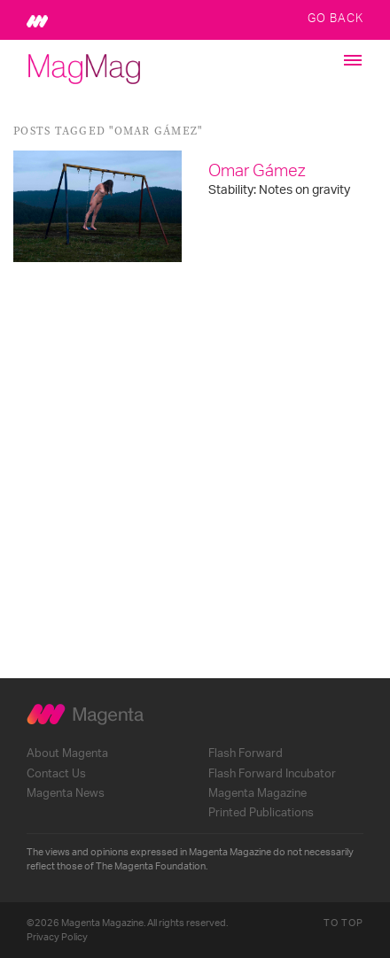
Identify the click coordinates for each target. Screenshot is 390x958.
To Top (343, 923)
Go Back (335, 18)
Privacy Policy (57, 937)
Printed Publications (261, 813)
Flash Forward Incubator (272, 774)
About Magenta (67, 753)
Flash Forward (245, 753)
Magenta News (66, 793)
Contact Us (56, 774)
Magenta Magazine (257, 793)
